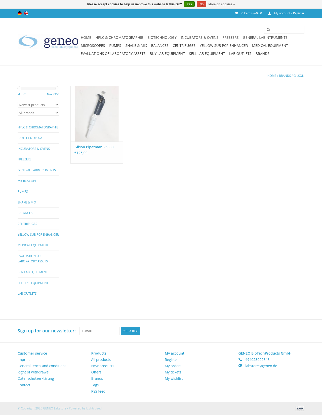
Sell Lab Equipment (207, 53)
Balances (160, 45)
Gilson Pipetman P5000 (93, 147)
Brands (262, 53)
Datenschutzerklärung (36, 378)
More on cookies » (222, 4)
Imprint (24, 359)
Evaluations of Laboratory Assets (113, 53)
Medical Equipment (270, 45)
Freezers (231, 37)
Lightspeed (94, 408)
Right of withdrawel (33, 372)
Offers (96, 372)
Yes (189, 4)
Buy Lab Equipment (167, 53)
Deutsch (20, 13)
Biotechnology (162, 37)
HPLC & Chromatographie (119, 37)
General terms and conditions (42, 365)
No (201, 4)
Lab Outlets (240, 53)
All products (101, 359)
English (26, 13)
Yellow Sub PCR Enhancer (224, 45)
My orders (173, 365)
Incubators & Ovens (199, 37)
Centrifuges (184, 45)
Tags (95, 385)
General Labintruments (265, 37)
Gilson (299, 76)
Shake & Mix (136, 45)
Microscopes (93, 45)
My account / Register (286, 13)
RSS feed (98, 391)
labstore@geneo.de (261, 365)
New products (102, 365)
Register (171, 359)
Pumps (115, 45)
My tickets (173, 372)
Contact (24, 385)
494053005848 (257, 359)
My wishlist (174, 378)
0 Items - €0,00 (249, 13)
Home (86, 37)
